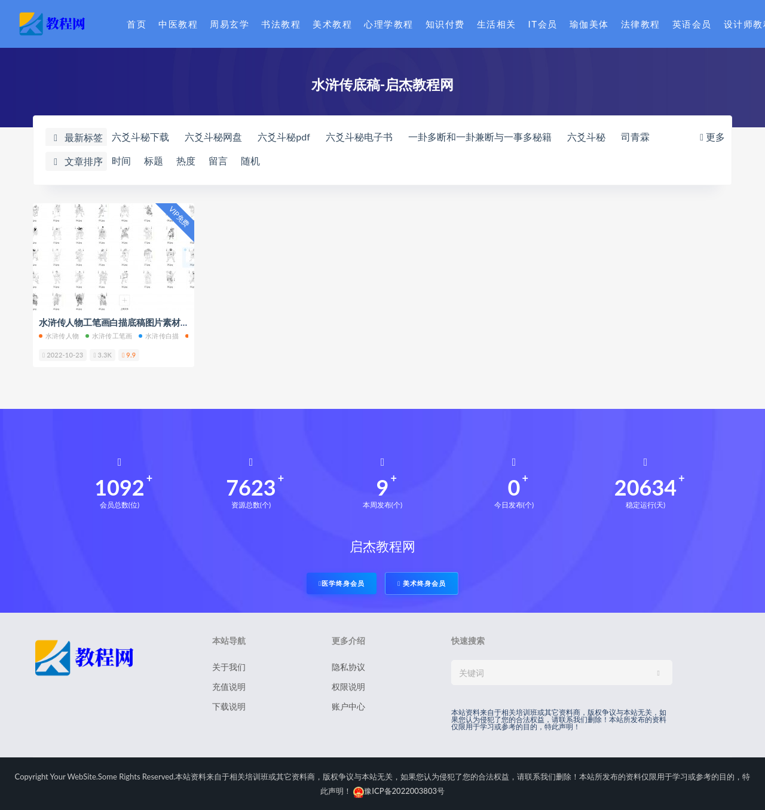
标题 (153, 160)
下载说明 (229, 706)
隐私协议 (348, 667)
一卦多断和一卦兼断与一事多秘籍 (480, 136)
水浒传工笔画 (108, 336)
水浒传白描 (159, 336)
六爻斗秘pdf (284, 136)
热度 (185, 160)
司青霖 (635, 136)
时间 (121, 160)
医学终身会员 (342, 583)
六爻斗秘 (586, 136)
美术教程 (332, 24)
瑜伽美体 (589, 24)
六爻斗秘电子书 (359, 136)
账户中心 (348, 706)
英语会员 (692, 24)
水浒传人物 (59, 336)
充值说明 (229, 686)
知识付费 (445, 24)
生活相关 (496, 24)
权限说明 (348, 686)
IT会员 (543, 24)
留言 (218, 160)
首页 (136, 24)
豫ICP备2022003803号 (399, 791)
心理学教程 (389, 24)
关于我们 (229, 667)
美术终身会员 (421, 583)
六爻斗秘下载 (140, 136)
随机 (250, 160)
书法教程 (281, 24)
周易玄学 (229, 24)
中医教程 (178, 24)
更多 (711, 136)
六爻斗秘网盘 (213, 136)
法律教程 (640, 24)
